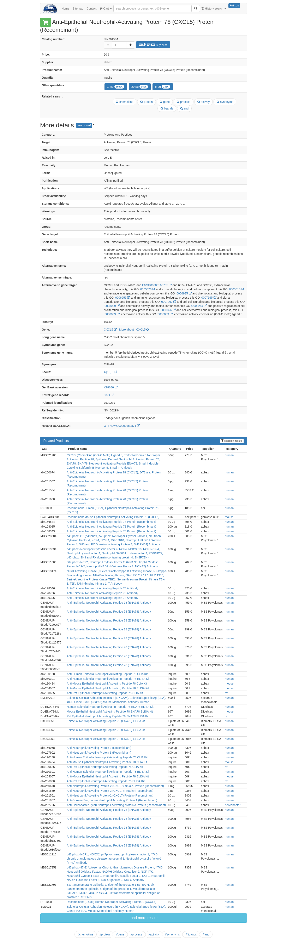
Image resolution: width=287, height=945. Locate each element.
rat (226, 693)
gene (165, 101)
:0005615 (236, 289)
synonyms (225, 101)
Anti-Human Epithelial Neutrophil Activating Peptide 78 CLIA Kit (107, 674)
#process (136, 934)
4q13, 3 (110, 372)
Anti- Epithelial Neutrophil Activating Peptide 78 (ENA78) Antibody (109, 602)
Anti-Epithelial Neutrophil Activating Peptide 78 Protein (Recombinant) (111, 521)
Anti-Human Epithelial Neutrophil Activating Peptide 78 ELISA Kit (108, 678)
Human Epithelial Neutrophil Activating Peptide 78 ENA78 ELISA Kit (110, 706)
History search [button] (214, 8)
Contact (91, 8)
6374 (109, 395)
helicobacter (233, 805)
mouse (229, 517)
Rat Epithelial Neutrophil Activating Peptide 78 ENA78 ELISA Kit (108, 716)
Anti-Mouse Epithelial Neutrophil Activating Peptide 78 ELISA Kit (108, 688)
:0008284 (199, 306)
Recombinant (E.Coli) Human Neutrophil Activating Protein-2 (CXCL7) (111, 902)
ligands (167, 108)
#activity (153, 934)
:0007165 (208, 297)
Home (65, 8)
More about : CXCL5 (134, 329)
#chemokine (85, 934)
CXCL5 (110, 329)
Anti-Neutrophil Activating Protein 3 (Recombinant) (99, 747)
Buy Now (153, 44)
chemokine (124, 101)
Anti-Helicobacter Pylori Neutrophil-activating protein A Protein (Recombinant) (116, 805)
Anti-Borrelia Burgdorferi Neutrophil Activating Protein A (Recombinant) (112, 800)
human (229, 455)
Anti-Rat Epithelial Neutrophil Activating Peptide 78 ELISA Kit (106, 781)
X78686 (111, 387)
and (184, 108)
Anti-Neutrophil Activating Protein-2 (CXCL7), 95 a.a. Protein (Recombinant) (115, 786)
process (183, 101)
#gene (120, 934)
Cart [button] (106, 8)
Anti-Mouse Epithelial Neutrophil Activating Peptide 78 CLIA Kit (107, 683)
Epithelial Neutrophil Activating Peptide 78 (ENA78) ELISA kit (106, 721)
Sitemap (78, 8)
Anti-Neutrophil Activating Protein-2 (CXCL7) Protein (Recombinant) (110, 790)
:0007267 (168, 301)
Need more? (84, 125)
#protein (105, 934)
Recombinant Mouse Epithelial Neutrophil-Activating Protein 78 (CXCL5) (113, 517)
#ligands (191, 934)
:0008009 (112, 306)
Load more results (143, 918)
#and (206, 934)
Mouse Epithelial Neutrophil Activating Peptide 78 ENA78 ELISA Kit (110, 711)
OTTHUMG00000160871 (122, 425)
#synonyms (172, 934)
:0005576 (147, 289)
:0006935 (183, 293)
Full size (234, 5)
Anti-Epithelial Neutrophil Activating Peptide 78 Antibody (102, 588)
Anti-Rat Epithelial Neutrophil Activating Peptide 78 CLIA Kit (105, 693)
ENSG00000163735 (157, 285)
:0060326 (167, 310)
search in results (232, 440)
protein (146, 101)
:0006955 (122, 297)
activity (203, 101)
